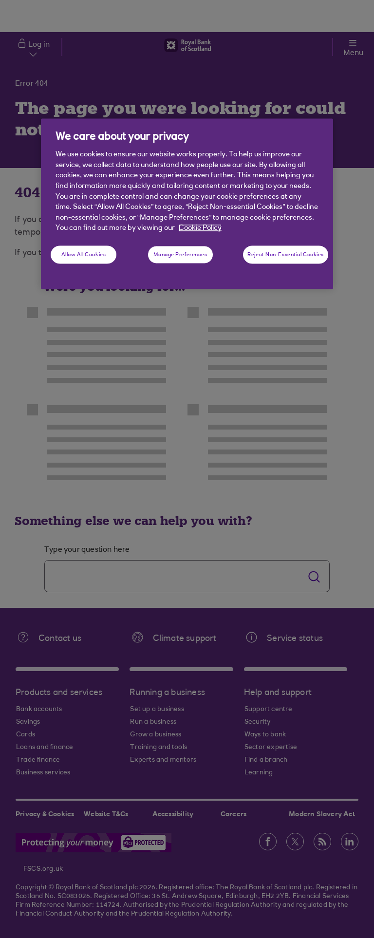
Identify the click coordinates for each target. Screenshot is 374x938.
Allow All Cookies (83, 254)
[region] (187, 203)
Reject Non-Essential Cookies (285, 254)
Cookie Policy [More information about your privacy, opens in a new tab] (200, 228)
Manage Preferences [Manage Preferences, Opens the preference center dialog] (180, 254)
